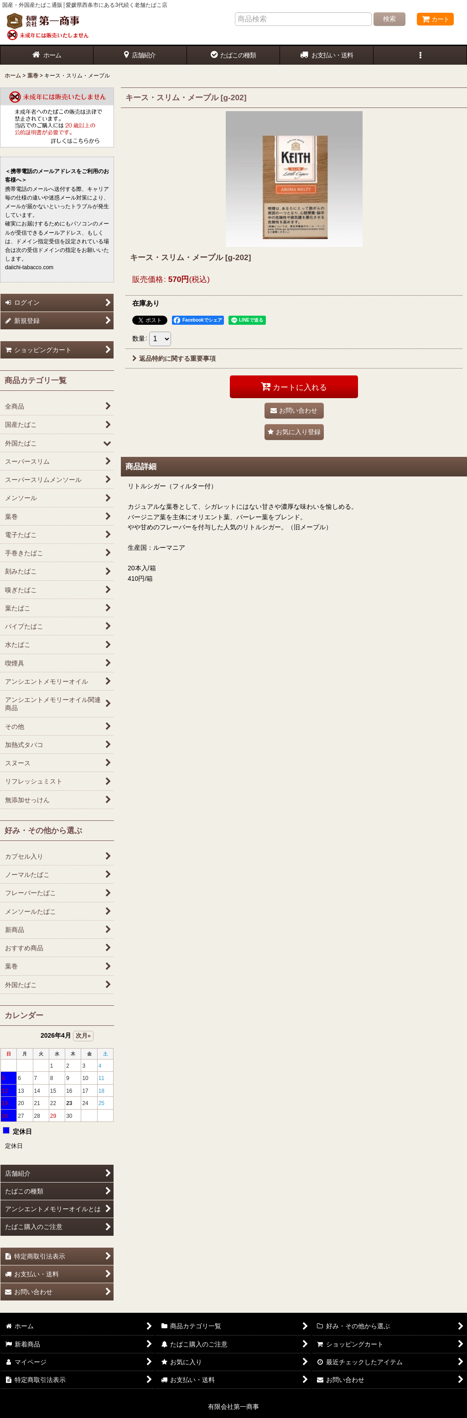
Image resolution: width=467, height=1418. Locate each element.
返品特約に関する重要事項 (174, 358)
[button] (420, 55)
